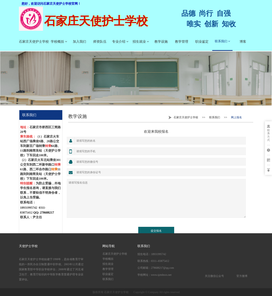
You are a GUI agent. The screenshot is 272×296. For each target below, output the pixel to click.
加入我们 (79, 41)
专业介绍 (120, 41)
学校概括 (59, 41)
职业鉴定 (202, 41)
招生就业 (141, 41)
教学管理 (181, 41)
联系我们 (222, 41)
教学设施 (161, 41)
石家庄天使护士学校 (34, 41)
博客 (243, 41)
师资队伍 (99, 41)
